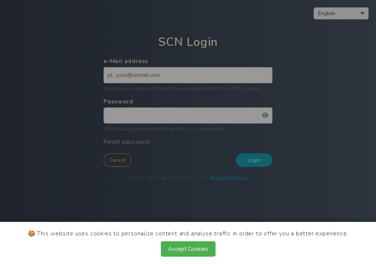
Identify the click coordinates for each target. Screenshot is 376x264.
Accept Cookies (188, 249)
